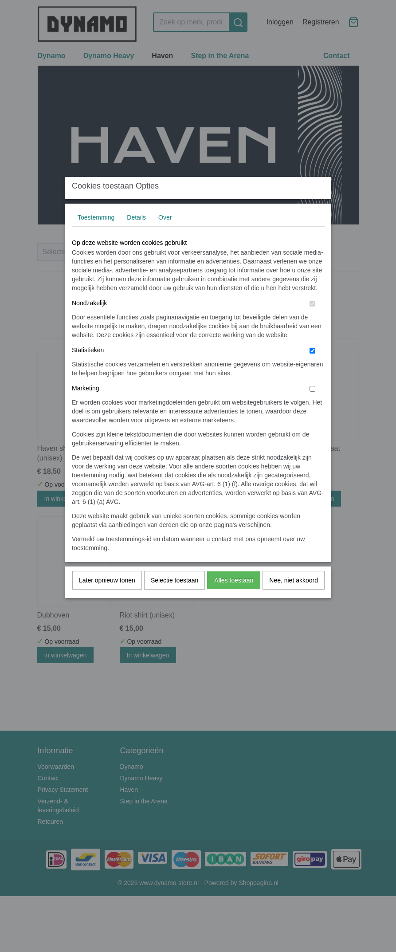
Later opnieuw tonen (107, 597)
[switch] (312, 321)
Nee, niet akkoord (293, 597)
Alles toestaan (233, 597)
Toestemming (96, 234)
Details (136, 234)
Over (165, 234)
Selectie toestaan (174, 597)
